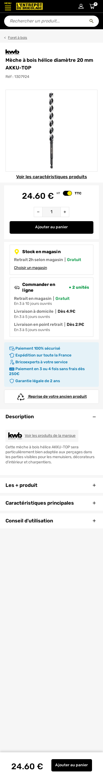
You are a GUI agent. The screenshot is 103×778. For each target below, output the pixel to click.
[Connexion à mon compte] (81, 6)
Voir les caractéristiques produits (51, 176)
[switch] (67, 193)
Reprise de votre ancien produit (51, 397)
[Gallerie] (51, 131)
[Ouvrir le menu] (8, 6)
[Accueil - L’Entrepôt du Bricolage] (29, 6)
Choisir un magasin (30, 267)
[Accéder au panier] (92, 6)
